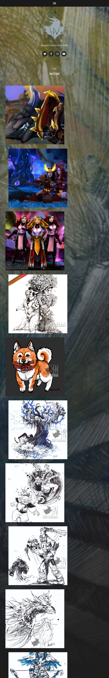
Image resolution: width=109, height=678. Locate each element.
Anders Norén (60, 661)
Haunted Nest (60, 654)
